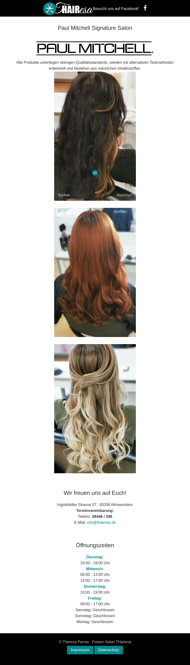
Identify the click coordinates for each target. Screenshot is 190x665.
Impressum (80, 650)
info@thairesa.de (101, 522)
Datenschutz (108, 650)
